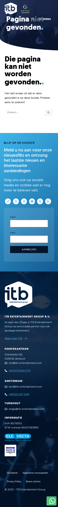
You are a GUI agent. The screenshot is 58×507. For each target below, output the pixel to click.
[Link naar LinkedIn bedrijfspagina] (48, 201)
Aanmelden (29, 249)
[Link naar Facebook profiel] (24, 201)
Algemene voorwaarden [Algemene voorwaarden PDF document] (35, 472)
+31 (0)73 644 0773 (19, 370)
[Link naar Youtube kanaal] (32, 201)
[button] (33, 19)
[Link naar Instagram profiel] (16, 201)
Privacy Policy (14, 481)
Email (12, 232)
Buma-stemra (33, 481)
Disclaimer (12, 472)
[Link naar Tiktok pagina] (8, 201)
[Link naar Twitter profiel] (40, 201)
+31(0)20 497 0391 (19, 394)
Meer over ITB (13, 338)
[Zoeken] (48, 112)
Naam (13, 217)
